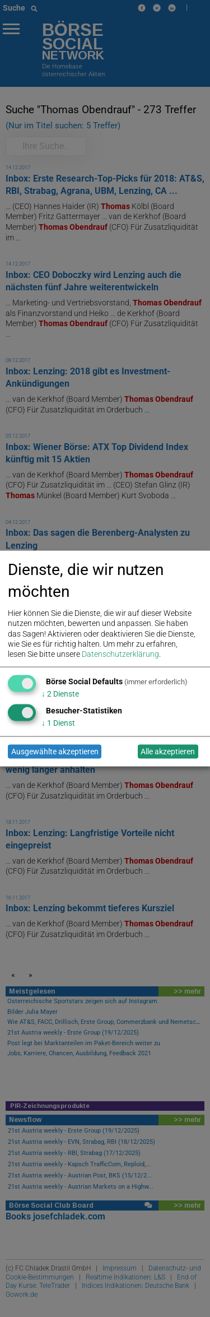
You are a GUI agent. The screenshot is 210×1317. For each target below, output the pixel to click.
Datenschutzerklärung (120, 653)
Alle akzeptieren (168, 751)
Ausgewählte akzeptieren (55, 751)
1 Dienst (58, 722)
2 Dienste (60, 693)
